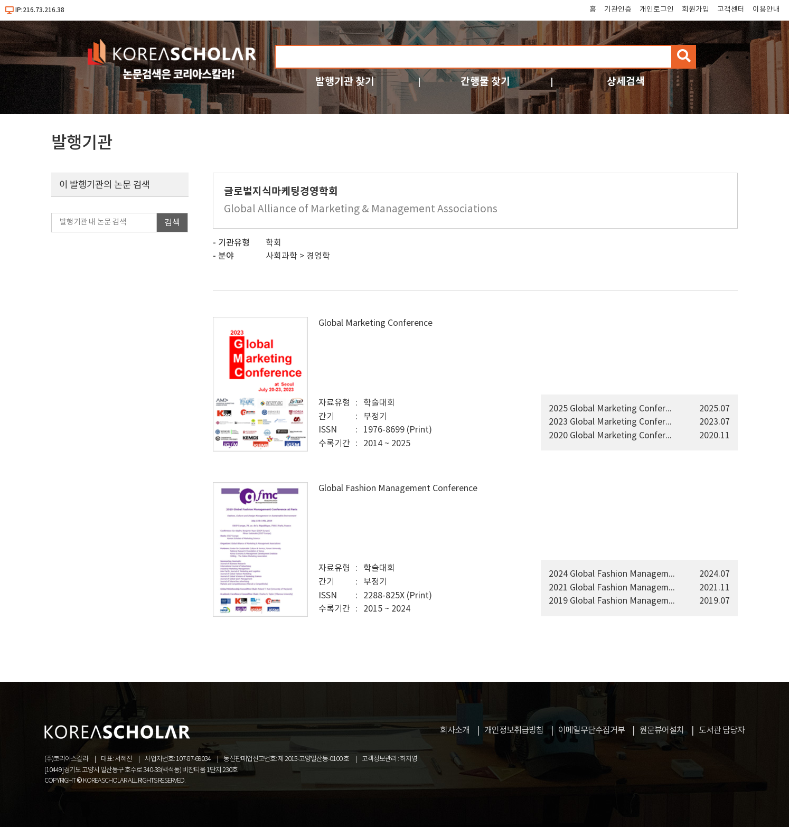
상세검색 (626, 82)
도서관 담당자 (722, 730)
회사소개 (454, 730)
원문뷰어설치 (662, 730)
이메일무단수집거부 (591, 730)
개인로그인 (657, 9)
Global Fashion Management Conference (397, 488)
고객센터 (731, 9)
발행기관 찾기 (344, 82)
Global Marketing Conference (375, 323)
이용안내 (766, 9)
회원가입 (695, 9)
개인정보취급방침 (513, 730)
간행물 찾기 (485, 82)
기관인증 (618, 9)
